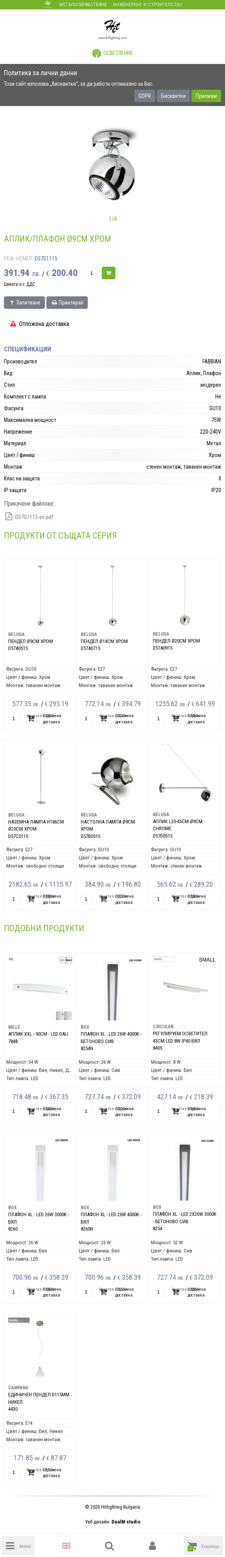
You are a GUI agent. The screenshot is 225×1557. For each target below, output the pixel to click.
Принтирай (67, 302)
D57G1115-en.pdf (28, 517)
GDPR (144, 96)
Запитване (24, 302)
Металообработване (83, 4)
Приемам (206, 96)
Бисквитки (173, 96)
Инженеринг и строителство (147, 4)
